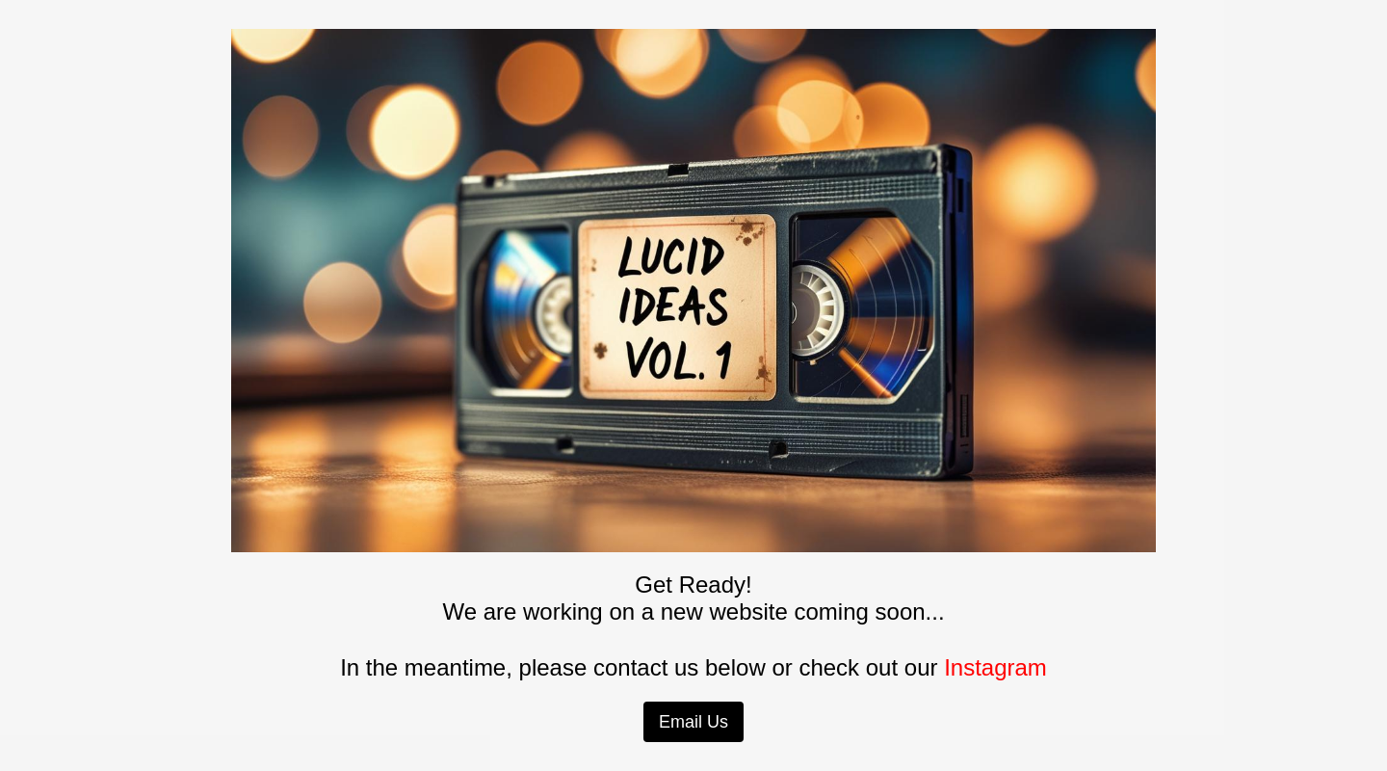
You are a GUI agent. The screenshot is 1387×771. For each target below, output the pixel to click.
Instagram (995, 667)
